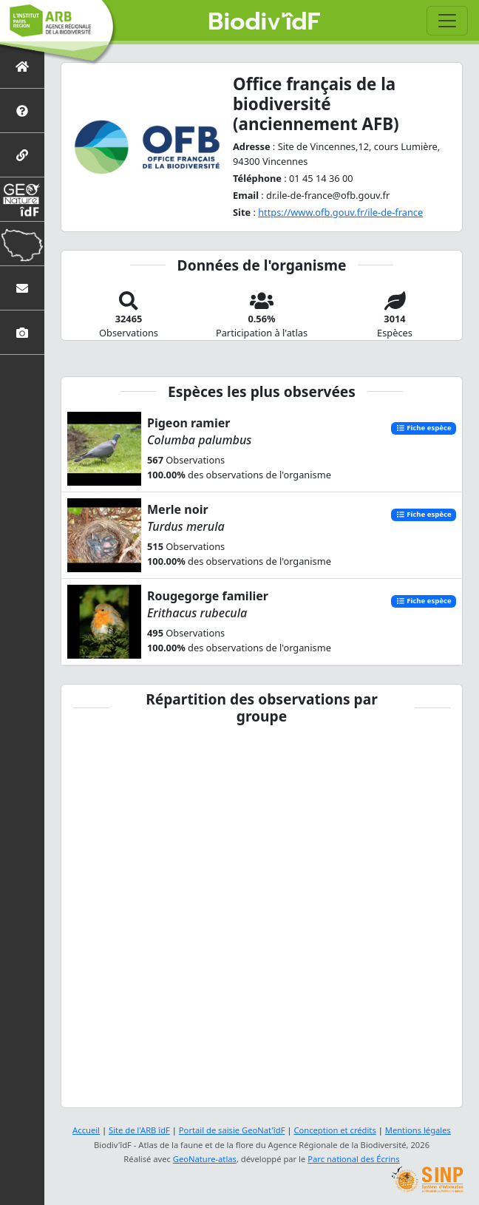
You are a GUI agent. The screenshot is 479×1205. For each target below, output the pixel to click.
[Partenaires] (22, 155)
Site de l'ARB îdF (139, 1130)
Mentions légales (418, 1130)
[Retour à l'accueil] (22, 66)
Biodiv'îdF (264, 22)
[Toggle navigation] (447, 20)
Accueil (86, 1130)
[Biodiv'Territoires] (22, 243)
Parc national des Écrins (353, 1158)
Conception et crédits (334, 1130)
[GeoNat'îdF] (22, 199)
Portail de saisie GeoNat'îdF (232, 1130)
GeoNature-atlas (205, 1158)
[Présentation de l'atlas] (22, 110)
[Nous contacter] (22, 288)
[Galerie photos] (22, 332)
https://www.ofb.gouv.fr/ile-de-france (340, 212)
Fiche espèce (424, 428)
